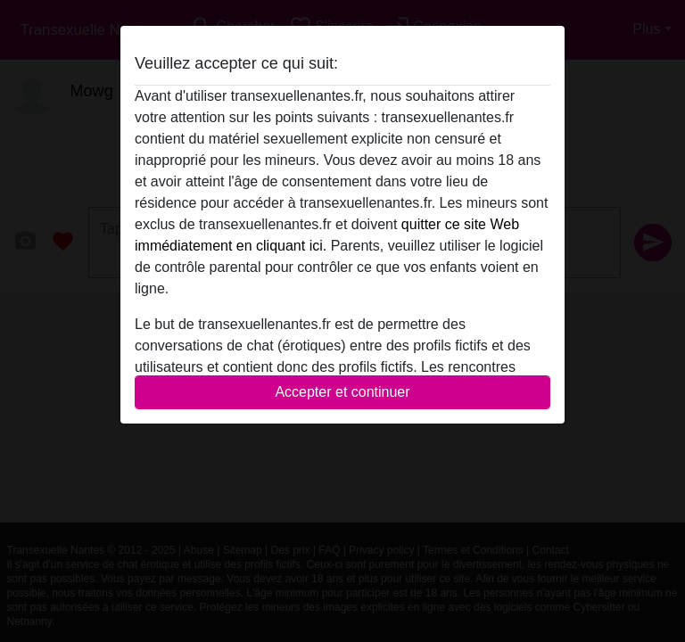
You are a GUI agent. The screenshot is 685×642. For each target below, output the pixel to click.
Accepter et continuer (342, 391)
